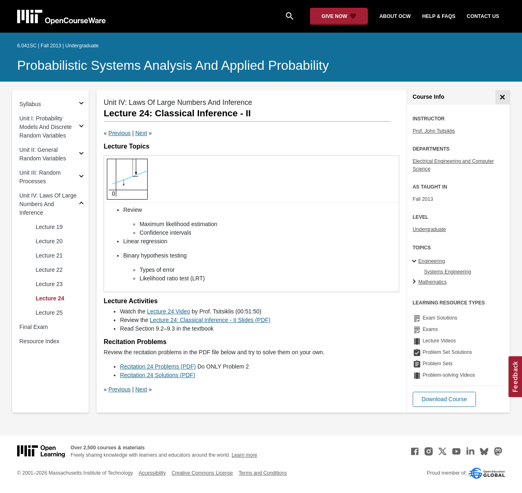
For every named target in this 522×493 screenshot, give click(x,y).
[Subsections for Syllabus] (81, 104)
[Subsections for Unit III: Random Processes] (81, 177)
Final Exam (34, 327)
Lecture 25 (49, 312)
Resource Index (40, 341)
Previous (119, 133)
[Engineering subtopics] (415, 261)
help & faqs (438, 16)
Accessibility (152, 473)
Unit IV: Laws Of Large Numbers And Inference (48, 204)
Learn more (244, 455)
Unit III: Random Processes (40, 176)
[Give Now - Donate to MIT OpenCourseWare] (339, 16)
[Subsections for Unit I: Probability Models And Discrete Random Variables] (81, 127)
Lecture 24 (50, 298)
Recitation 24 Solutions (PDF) (157, 375)
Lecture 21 (49, 255)
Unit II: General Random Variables (43, 154)
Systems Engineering (447, 272)
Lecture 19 (49, 227)
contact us (483, 16)
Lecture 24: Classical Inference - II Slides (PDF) (210, 320)
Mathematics (432, 282)
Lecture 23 (49, 284)
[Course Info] (502, 97)
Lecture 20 (49, 241)
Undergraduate (429, 229)
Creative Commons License (202, 473)
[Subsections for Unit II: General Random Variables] (81, 154)
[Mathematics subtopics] (415, 282)
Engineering (431, 261)
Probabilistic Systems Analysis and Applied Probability (173, 65)
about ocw (395, 16)
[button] (444, 399)
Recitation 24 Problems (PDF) (158, 366)
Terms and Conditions (263, 473)
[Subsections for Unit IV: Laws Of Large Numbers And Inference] (81, 204)
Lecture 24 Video (168, 311)
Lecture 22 (49, 269)
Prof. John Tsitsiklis (434, 131)
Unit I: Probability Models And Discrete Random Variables (46, 127)
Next (141, 133)
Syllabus (30, 104)
